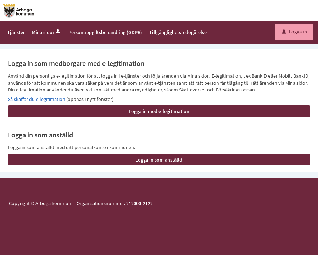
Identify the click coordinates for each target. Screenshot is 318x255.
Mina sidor (46, 32)
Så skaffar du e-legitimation (37, 99)
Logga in (294, 31)
